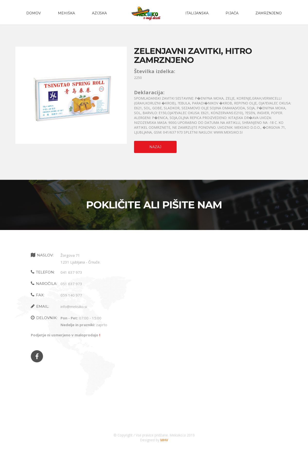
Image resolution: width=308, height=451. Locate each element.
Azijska (99, 13)
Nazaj (155, 147)
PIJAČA (232, 13)
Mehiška (66, 13)
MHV (164, 440)
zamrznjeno (268, 13)
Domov (33, 13)
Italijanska (196, 13)
